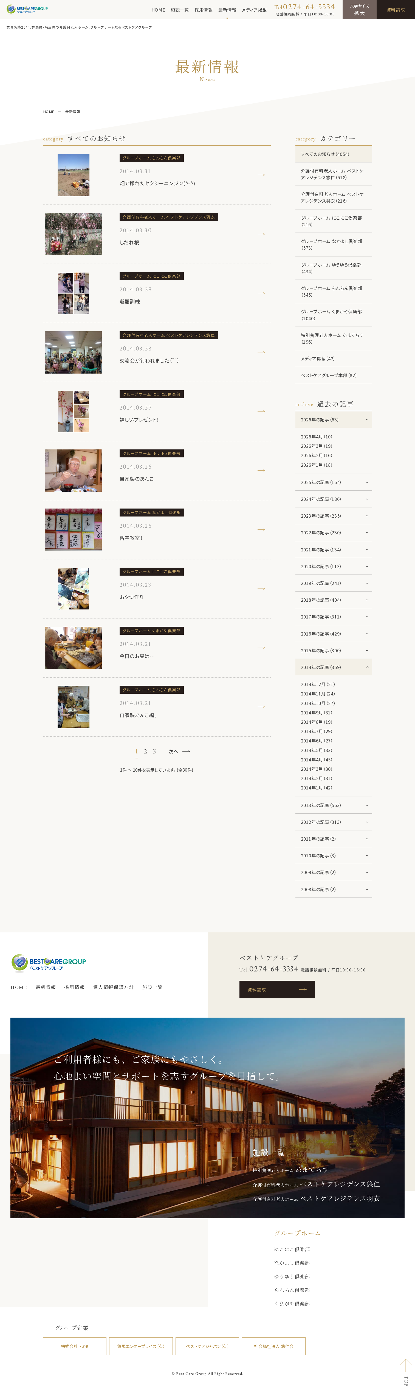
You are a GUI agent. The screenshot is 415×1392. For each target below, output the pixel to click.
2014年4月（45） (317, 759)
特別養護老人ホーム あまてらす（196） (332, 338)
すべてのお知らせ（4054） (325, 154)
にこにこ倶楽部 (292, 1249)
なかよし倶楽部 (292, 1262)
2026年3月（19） (317, 446)
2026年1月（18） (317, 465)
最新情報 (227, 9)
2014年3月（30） (317, 769)
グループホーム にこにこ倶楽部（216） (331, 221)
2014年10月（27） (318, 703)
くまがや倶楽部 (292, 1303)
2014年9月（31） (317, 712)
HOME (158, 9)
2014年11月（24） (318, 693)
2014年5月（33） (317, 750)
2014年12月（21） (318, 684)
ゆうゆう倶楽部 (292, 1276)
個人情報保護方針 (113, 987)
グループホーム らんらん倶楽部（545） (331, 291)
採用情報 (203, 9)
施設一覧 (180, 9)
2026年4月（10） (317, 436)
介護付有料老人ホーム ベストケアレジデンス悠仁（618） (332, 174)
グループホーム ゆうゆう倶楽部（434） (331, 268)
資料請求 (396, 9)
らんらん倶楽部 (292, 1289)
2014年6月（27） (317, 740)
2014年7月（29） (317, 731)
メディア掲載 (254, 9)
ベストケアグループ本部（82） (329, 375)
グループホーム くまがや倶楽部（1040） (331, 314)
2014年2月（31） (317, 778)
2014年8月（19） (317, 722)
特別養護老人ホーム (291, 1170)
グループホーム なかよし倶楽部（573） (331, 244)
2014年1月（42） (317, 787)
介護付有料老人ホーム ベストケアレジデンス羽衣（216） (332, 197)
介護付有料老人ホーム (316, 1184)
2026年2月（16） (317, 455)
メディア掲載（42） (318, 358)
